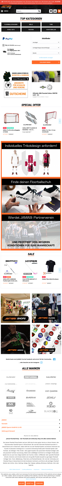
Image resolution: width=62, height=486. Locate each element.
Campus (51, 390)
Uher (11, 397)
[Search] (39, 11)
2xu (51, 397)
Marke (34, 53)
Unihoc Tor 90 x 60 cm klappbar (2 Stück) (11, 131)
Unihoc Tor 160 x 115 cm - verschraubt (49, 131)
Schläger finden (49, 62)
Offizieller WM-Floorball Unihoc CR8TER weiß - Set (45, 94)
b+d (11, 411)
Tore (51, 24)
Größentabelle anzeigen (46, 57)
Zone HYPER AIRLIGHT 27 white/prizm (30, 280)
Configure (39, 483)
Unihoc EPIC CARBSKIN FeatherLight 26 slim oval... (10, 280)
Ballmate (11, 390)
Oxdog (11, 384)
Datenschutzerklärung (47, 469)
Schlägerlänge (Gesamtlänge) (41, 48)
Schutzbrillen (51, 29)
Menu (4, 11)
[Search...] (28, 11)
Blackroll (51, 411)
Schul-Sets (11, 29)
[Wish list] (51, 11)
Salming (51, 377)
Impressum (36, 469)
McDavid (11, 404)
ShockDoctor (31, 404)
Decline (21, 483)
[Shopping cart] (59, 11)
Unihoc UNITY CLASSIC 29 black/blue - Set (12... (30, 128)
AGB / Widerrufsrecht (14, 469)
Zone (31, 377)
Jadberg (31, 411)
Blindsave (31, 390)
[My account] (55, 11)
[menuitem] (4, 11)
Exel (31, 384)
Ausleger (35, 42)
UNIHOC (11, 377)
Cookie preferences (27, 469)
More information (31, 479)
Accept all (30, 483)
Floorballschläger (10, 24)
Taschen (31, 29)
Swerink (31, 397)
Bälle (31, 24)
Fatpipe (51, 384)
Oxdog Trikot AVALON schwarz (50, 279)
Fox (51, 404)
